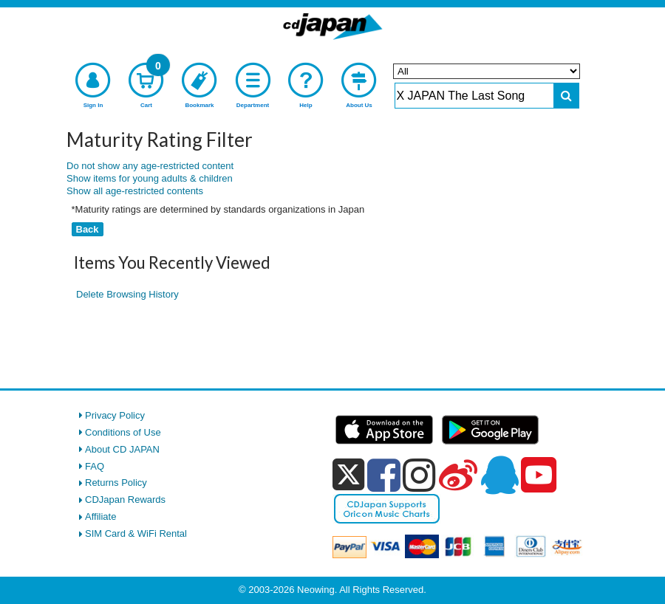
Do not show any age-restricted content (149, 165)
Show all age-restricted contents (134, 190)
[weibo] (458, 475)
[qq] (499, 475)
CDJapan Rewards (125, 499)
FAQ (94, 466)
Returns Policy (116, 482)
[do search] (566, 96)
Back (87, 229)
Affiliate (100, 516)
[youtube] (538, 475)
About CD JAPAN (122, 449)
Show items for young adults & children (149, 178)
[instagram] (419, 475)
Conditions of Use (123, 432)
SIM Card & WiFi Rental (136, 533)
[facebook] (383, 475)
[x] (348, 475)
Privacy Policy (115, 415)
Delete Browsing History (127, 294)
